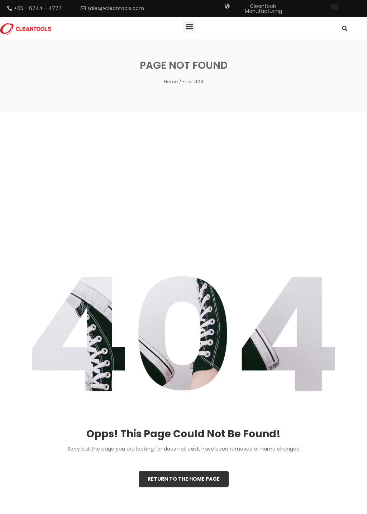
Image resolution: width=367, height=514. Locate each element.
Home (171, 81)
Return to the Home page (184, 478)
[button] (334, 7)
